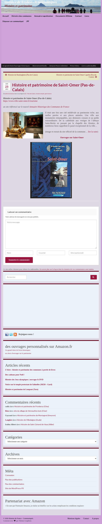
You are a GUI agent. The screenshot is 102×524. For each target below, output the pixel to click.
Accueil (6, 16)
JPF (27, 21)
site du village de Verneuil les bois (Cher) (30, 411)
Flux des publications (13, 479)
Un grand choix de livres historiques (17, 350)
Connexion (9, 475)
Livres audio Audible (89, 66)
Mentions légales (73, 518)
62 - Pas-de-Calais (30, 93)
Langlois (8, 420)
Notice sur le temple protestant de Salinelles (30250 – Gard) (28, 385)
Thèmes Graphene (25, 521)
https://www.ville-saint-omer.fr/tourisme (20, 101)
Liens (87, 16)
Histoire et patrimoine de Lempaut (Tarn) (21, 389)
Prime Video (74, 66)
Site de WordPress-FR (14, 488)
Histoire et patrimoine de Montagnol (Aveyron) (36, 415)
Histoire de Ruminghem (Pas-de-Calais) (23, 75)
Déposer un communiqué (13, 21)
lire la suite (92, 132)
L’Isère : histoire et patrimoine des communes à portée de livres (30, 370)
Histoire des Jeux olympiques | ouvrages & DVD (24, 380)
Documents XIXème (64, 16)
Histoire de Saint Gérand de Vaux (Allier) (37, 424)
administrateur (9, 93)
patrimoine (48, 93)
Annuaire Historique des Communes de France (49, 107)
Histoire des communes (21, 16)
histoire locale (40, 93)
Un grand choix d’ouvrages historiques (16, 66)
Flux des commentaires (14, 484)
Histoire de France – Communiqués (29, 2)
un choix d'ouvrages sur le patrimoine (18, 353)
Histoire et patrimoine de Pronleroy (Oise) (31, 406)
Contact (78, 16)
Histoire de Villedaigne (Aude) (29, 420)
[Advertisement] (51, 43)
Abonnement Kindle (39, 66)
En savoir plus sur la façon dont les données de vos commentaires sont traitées (67, 269)
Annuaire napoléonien (43, 16)
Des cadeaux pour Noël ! (14, 375)
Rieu (7, 411)
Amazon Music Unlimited (58, 66)
